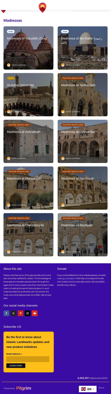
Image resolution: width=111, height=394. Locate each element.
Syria (11, 31)
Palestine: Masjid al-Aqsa (73, 78)
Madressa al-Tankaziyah (78, 85)
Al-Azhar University (20, 85)
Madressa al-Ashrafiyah (23, 132)
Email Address (14, 354)
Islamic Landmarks (16, 65)
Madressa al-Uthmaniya (78, 132)
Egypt (11, 78)
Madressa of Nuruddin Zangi (27, 38)
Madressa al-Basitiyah (76, 225)
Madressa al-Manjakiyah (24, 178)
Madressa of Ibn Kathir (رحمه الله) (81, 41)
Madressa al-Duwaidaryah (25, 225)
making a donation (66, 278)
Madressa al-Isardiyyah (77, 178)
